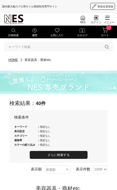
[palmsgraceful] (58, 82)
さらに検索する (59, 155)
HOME (13, 60)
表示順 (36, 169)
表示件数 (83, 169)
